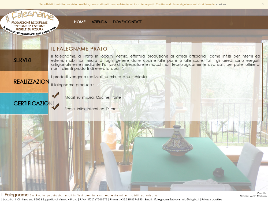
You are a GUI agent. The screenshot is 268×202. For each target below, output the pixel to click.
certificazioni (30, 104)
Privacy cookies (212, 199)
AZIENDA (99, 22)
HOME (79, 22)
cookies (221, 4)
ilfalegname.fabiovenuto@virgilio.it (176, 199)
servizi (22, 60)
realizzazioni (30, 82)
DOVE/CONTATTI (127, 22)
